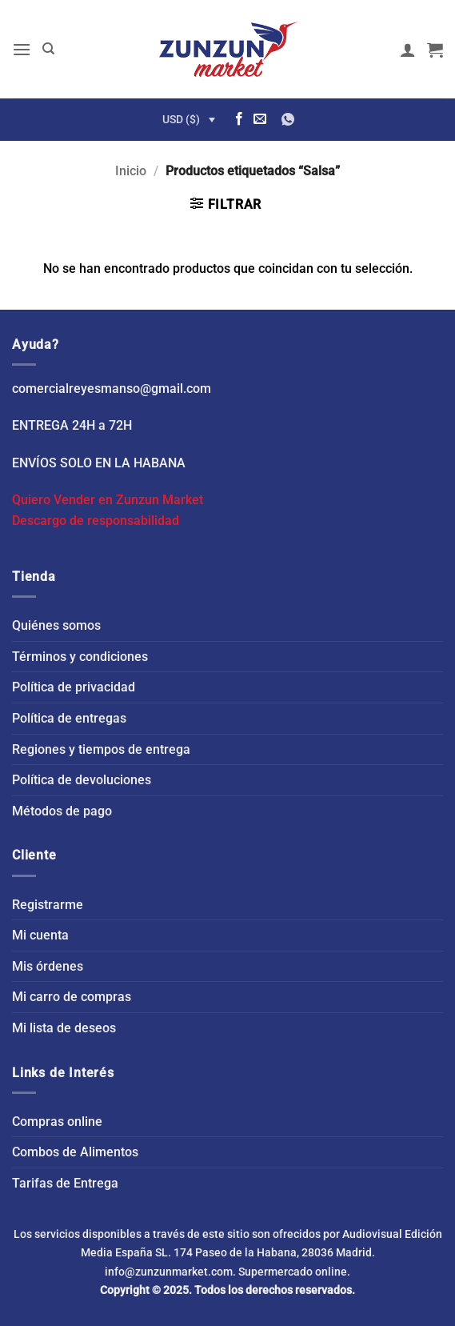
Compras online (57, 1121)
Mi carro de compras (71, 996)
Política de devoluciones (81, 779)
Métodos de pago (62, 811)
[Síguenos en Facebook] (239, 119)
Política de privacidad (73, 687)
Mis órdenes (47, 966)
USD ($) (181, 119)
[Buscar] (48, 49)
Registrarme (47, 904)
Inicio (130, 170)
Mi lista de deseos (64, 1028)
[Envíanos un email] (259, 119)
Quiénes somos (56, 625)
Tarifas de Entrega (65, 1183)
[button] (21, 49)
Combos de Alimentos (75, 1152)
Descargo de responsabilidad (95, 520)
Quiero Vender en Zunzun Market (107, 499)
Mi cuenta (40, 935)
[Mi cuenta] (408, 49)
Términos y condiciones (80, 656)
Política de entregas (69, 718)
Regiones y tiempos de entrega (101, 749)
